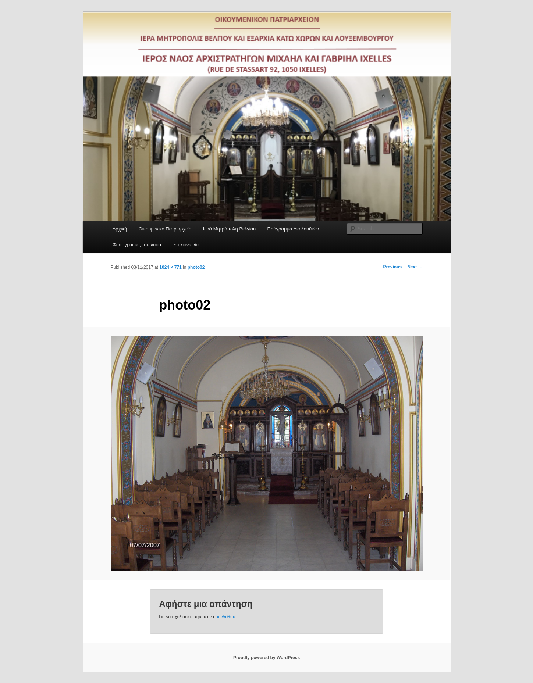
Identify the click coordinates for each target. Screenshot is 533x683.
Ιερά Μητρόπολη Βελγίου (229, 229)
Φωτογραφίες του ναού (137, 244)
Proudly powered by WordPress (266, 657)
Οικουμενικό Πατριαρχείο (165, 229)
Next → (414, 266)
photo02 (196, 267)
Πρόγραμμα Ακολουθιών (293, 229)
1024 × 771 (170, 267)
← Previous (389, 266)
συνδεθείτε (226, 616)
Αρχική (120, 229)
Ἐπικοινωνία (186, 244)
